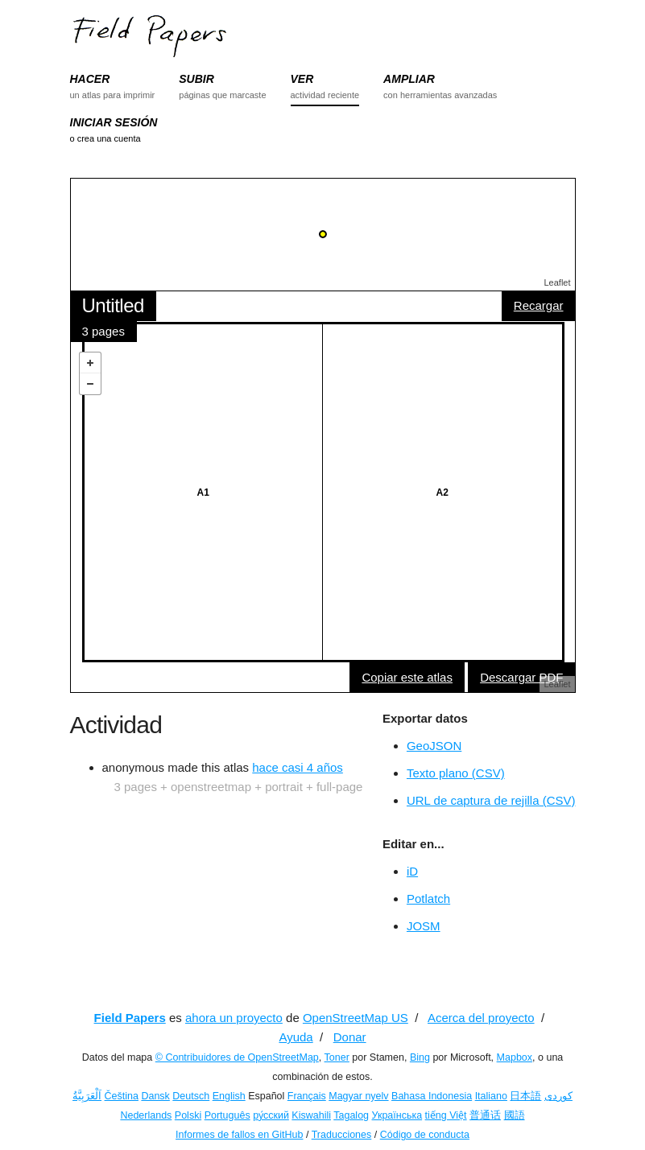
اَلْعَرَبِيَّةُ (86, 1096)
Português (227, 1115)
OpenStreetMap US (355, 1017)
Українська (397, 1115)
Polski (188, 1115)
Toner (337, 1057)
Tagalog (351, 1115)
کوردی (558, 1096)
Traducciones (342, 1134)
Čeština (122, 1096)
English (229, 1096)
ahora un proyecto (234, 1017)
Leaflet (557, 282)
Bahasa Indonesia (431, 1096)
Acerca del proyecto (481, 1017)
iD (412, 871)
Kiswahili (311, 1115)
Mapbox (514, 1057)
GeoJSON (434, 745)
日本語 (525, 1096)
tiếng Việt (446, 1115)
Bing (420, 1057)
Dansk (155, 1096)
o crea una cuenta (105, 138)
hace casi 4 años (297, 767)
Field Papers (130, 1017)
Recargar (539, 305)
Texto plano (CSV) (456, 773)
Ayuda (295, 1037)
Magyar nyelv (358, 1096)
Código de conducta (424, 1134)
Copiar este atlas (407, 677)
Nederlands (146, 1115)
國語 (514, 1115)
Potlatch (428, 898)
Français (306, 1096)
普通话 (485, 1115)
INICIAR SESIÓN (114, 122)
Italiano (491, 1096)
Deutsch (190, 1096)
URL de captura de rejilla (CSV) (491, 800)
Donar (349, 1037)
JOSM (423, 926)
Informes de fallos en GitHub (239, 1134)
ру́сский (271, 1115)
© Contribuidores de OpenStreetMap (237, 1057)
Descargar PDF (521, 677)
